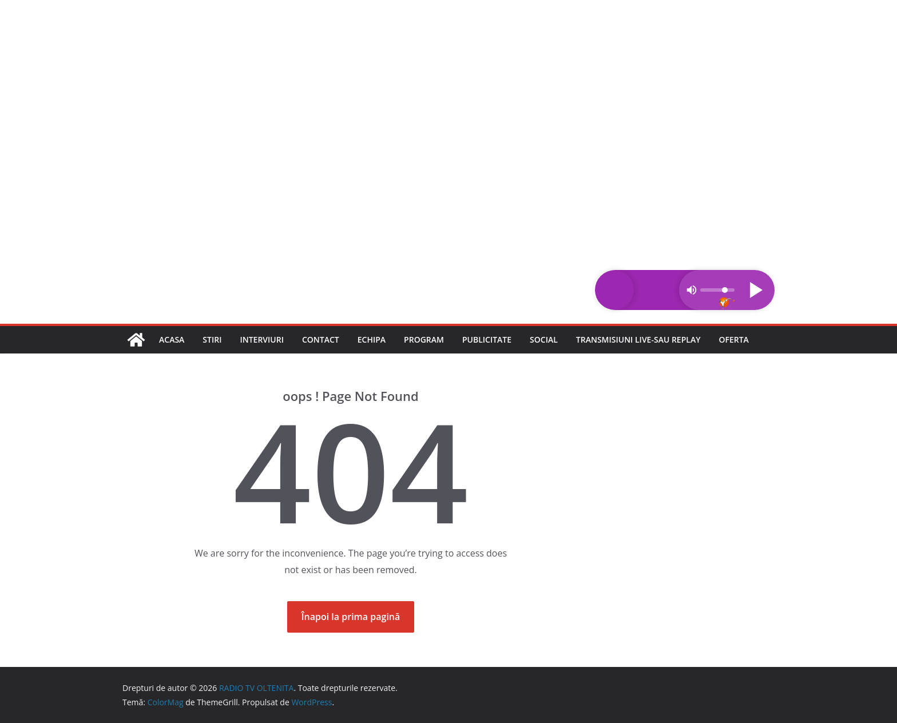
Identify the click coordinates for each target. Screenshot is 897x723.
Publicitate (486, 339)
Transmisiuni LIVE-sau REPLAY (638, 339)
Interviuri (262, 339)
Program (424, 339)
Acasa (171, 339)
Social (544, 339)
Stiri (212, 339)
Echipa (372, 339)
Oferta (733, 339)
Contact (320, 339)
